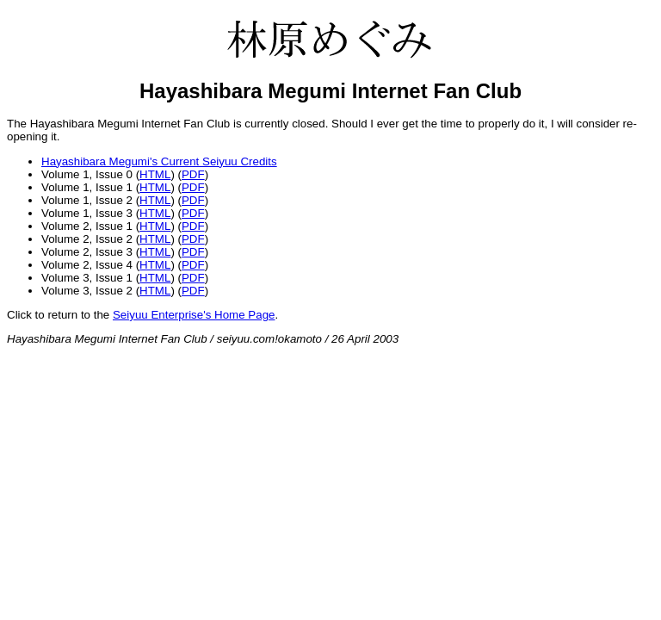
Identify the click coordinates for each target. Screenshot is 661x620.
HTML (154, 174)
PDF (193, 174)
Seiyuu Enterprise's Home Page (194, 314)
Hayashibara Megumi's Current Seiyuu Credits (159, 161)
